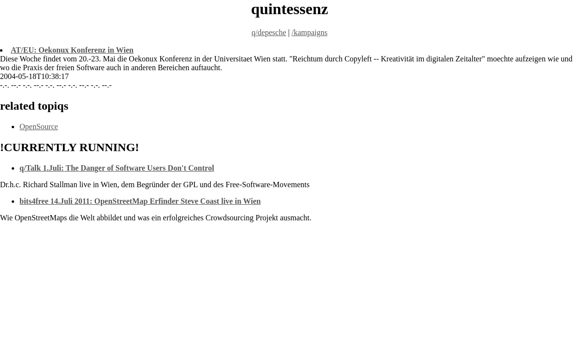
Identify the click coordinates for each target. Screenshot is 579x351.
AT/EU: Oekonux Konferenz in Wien (72, 50)
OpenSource (38, 126)
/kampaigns (310, 32)
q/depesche (268, 32)
